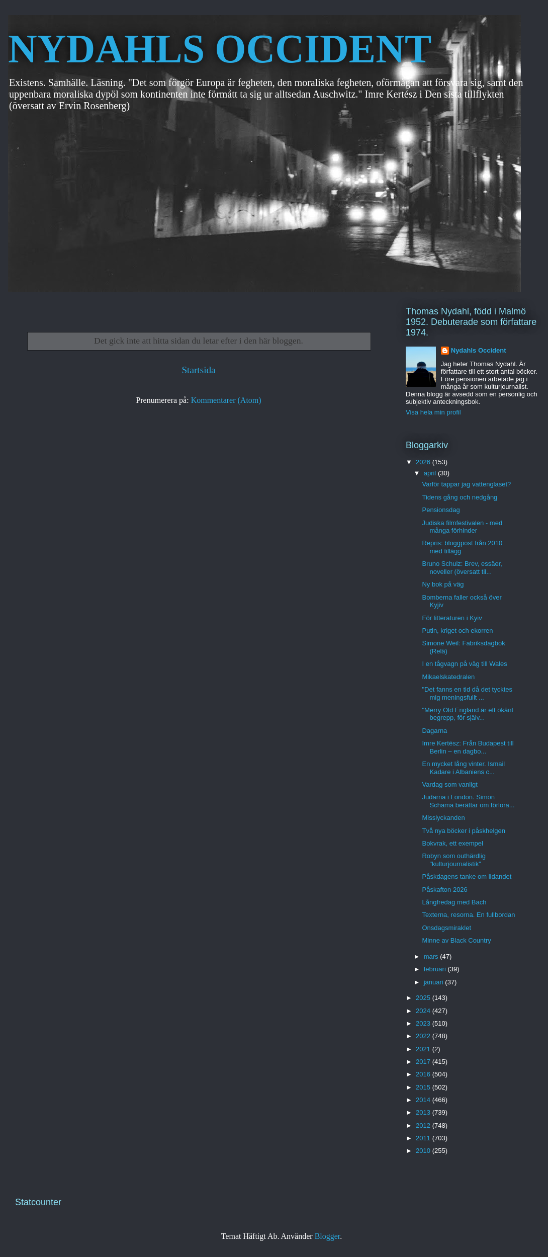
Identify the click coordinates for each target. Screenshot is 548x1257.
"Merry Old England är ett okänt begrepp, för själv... (467, 714)
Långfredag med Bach (454, 902)
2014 (424, 1100)
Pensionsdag (441, 510)
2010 (424, 1150)
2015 (424, 1087)
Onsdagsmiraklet (446, 928)
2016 (424, 1074)
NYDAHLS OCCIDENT (219, 49)
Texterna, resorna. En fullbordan (468, 914)
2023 (424, 1023)
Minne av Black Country (456, 940)
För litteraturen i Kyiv (452, 618)
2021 (424, 1049)
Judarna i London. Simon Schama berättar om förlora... (468, 801)
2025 (424, 997)
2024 (424, 1011)
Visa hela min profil (433, 412)
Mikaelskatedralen (448, 677)
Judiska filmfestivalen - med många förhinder (462, 527)
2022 (424, 1036)
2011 (424, 1138)
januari (434, 982)
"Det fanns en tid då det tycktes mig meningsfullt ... (467, 693)
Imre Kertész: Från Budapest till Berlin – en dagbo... (467, 747)
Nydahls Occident (478, 350)
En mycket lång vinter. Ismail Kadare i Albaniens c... (463, 768)
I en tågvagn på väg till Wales (464, 663)
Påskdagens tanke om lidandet (466, 876)
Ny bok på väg (443, 584)
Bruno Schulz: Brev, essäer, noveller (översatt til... (462, 567)
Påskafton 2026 (444, 889)
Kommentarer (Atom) (226, 400)
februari (436, 969)
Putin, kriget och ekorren (457, 630)
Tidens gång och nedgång (459, 497)
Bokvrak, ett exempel (452, 843)
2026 (424, 462)
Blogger (327, 1236)
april (431, 473)
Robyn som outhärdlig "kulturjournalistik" (453, 860)
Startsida (198, 370)
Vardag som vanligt (449, 784)
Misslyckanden (443, 817)
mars (432, 956)
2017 (424, 1061)
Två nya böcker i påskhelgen (463, 830)
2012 (424, 1125)
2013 (424, 1112)
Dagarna (434, 730)
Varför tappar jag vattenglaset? (466, 484)
